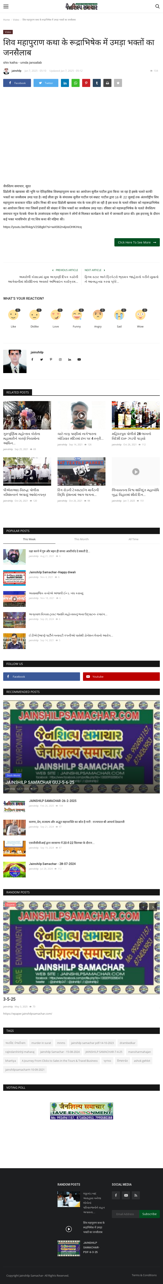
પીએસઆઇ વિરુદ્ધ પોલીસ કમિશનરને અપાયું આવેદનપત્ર (24, 492)
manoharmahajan (139, 1052)
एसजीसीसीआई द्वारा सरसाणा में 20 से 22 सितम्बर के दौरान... (62, 843)
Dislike (35, 326)
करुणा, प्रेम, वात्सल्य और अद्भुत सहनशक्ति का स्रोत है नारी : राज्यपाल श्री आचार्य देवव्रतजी (77, 822)
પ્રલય (107, 1061)
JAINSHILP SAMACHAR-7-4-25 (104, 1052)
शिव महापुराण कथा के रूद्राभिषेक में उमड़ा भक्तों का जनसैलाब (94, 1227)
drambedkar (127, 1043)
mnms (61, 1043)
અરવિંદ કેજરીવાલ (15, 1043)
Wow (140, 326)
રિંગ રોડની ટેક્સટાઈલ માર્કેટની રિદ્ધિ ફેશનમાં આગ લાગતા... (78, 492)
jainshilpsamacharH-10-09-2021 (25, 1069)
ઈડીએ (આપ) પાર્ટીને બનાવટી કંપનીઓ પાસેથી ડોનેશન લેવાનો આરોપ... (71, 635)
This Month (81, 539)
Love (56, 326)
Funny (77, 326)
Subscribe (149, 1214)
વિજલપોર (122, 1061)
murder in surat (41, 1043)
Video (16, 19)
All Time (133, 539)
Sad (119, 326)
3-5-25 (9, 999)
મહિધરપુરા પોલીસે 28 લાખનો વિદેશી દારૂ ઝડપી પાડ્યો (131, 436)
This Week (29, 539)
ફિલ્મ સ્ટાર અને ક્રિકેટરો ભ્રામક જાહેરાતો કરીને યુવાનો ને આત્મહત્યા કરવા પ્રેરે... (122, 279)
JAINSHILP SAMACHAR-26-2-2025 (52, 801)
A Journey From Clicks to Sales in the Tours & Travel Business (60, 1061)
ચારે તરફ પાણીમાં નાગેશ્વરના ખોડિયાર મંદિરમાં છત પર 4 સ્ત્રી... (81, 436)
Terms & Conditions (144, 1275)
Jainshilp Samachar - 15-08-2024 (60, 1052)
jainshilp (12, 71)
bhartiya (10, 1061)
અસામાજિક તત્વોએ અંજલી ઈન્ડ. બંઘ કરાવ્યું (56, 593)
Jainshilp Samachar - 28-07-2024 (52, 864)
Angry (98, 326)
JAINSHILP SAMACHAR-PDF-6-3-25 (91, 1247)
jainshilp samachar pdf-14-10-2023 (92, 1043)
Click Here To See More (137, 242)
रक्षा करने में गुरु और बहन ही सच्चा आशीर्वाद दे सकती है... (59, 551)
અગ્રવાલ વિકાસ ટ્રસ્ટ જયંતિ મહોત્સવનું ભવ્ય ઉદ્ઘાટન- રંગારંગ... (68, 614)
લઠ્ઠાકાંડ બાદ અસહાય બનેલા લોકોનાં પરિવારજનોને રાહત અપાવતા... (94, 1203)
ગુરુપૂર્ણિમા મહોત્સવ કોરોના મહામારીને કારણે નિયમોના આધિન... (21, 438)
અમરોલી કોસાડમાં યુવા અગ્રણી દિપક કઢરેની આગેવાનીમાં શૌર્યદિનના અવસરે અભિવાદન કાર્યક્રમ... (43, 279)
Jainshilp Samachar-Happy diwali (52, 572)
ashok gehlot (142, 1061)
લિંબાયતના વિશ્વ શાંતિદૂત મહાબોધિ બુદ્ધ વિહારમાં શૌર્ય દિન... (135, 492)
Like (13, 326)
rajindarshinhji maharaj (19, 1052)
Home (6, 19)
